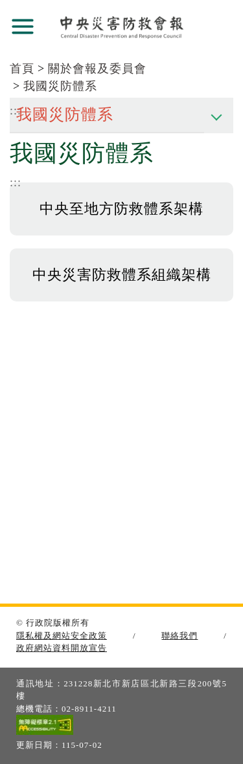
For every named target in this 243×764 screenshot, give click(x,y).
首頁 (22, 68)
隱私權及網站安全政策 (61, 635)
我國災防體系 (60, 86)
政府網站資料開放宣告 (61, 648)
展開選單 (23, 26)
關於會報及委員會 (97, 68)
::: (15, 182)
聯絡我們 (179, 635)
